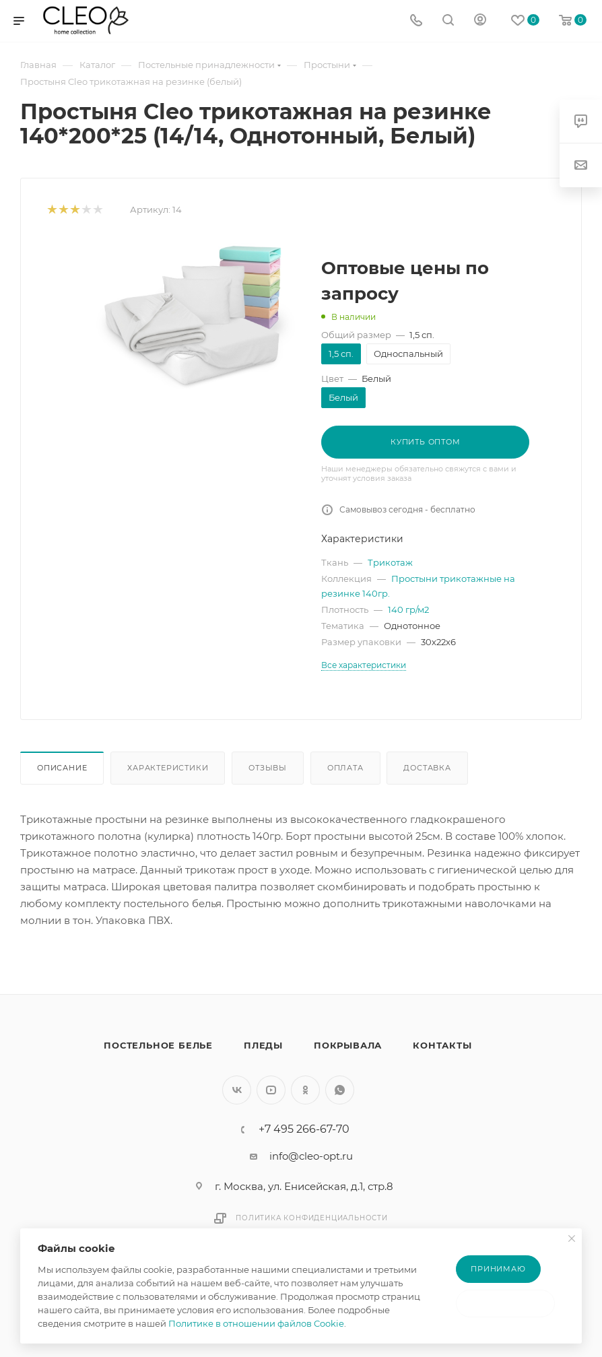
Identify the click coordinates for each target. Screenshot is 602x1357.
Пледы (263, 1045)
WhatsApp (339, 1089)
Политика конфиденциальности (312, 1218)
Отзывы (267, 767)
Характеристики (167, 767)
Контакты (442, 1045)
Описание (62, 767)
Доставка (426, 767)
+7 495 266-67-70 (304, 1129)
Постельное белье (158, 1045)
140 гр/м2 (408, 609)
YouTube (271, 1089)
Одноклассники (305, 1089)
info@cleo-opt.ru (311, 1156)
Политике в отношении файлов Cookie (256, 1323)
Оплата (345, 767)
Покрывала (348, 1045)
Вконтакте (236, 1089)
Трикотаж (390, 562)
